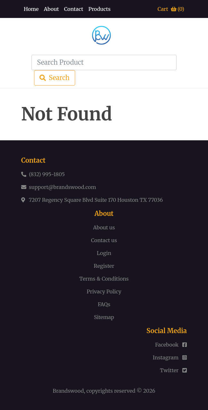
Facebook (171, 344)
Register (104, 266)
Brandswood (68, 391)
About (51, 9)
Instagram (170, 357)
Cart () (171, 9)
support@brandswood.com (62, 187)
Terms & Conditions (104, 278)
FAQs (104, 304)
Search (54, 78)
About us (104, 227)
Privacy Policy (104, 291)
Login (104, 253)
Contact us (104, 240)
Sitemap (104, 317)
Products (99, 9)
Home (31, 9)
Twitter (173, 370)
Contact (73, 9)
